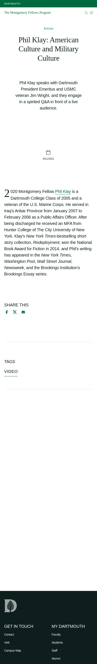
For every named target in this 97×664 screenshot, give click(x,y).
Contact (9, 634)
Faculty (56, 634)
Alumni (56, 658)
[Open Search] (86, 12)
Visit (6, 642)
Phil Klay (63, 191)
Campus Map (12, 650)
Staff (54, 650)
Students (57, 642)
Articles (48, 28)
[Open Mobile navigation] (91, 12)
